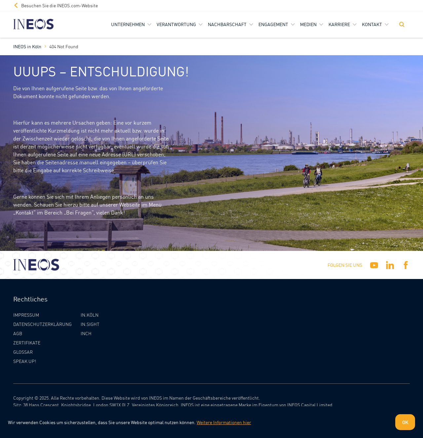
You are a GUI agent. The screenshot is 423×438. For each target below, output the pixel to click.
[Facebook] (406, 265)
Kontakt (372, 24)
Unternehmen (128, 24)
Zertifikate (26, 342)
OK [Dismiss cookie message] (405, 422)
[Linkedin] (390, 265)
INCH (86, 333)
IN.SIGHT (90, 324)
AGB (17, 333)
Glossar (23, 352)
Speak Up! (24, 361)
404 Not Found (63, 46)
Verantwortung (176, 24)
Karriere (339, 24)
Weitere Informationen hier (224, 422)
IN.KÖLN (89, 315)
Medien (308, 24)
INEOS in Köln (27, 46)
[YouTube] (374, 265)
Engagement (273, 24)
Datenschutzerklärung (42, 324)
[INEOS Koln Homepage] (33, 24)
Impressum (26, 315)
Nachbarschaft (227, 24)
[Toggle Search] (402, 24)
